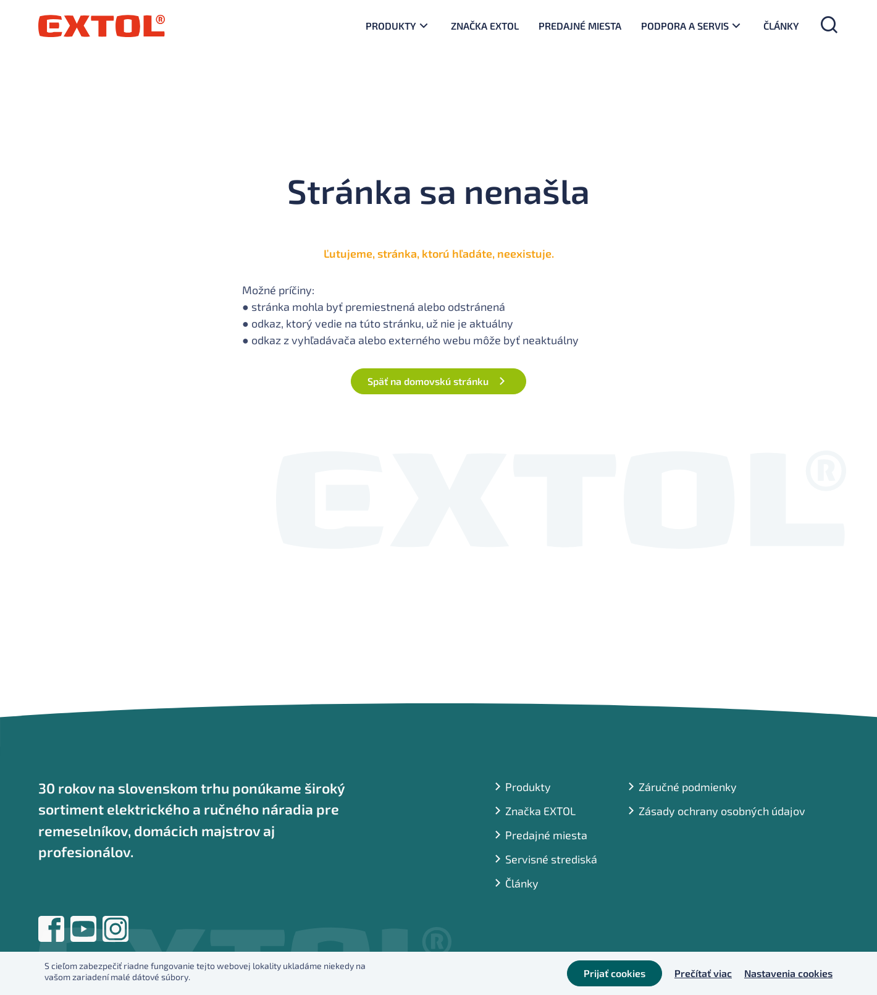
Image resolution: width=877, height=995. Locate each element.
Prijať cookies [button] (614, 973)
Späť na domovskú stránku (428, 381)
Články (781, 26)
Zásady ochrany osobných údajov (722, 811)
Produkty (391, 26)
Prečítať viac (703, 973)
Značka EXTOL (485, 26)
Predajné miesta (580, 26)
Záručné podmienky (688, 787)
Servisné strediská (551, 859)
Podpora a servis (685, 26)
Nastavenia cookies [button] (788, 973)
